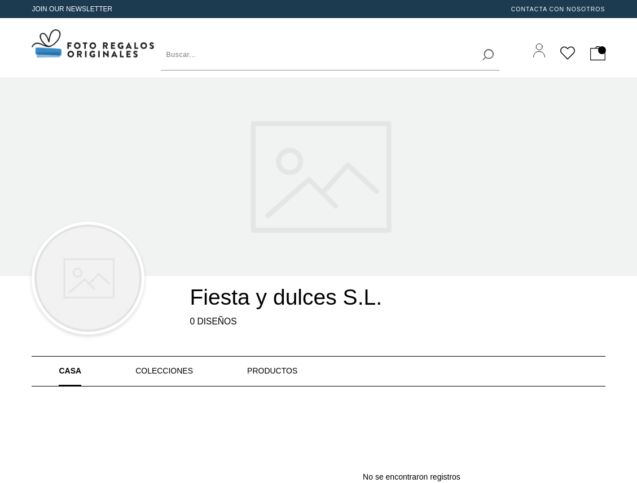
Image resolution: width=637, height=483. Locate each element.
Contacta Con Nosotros (558, 9)
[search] (488, 55)
